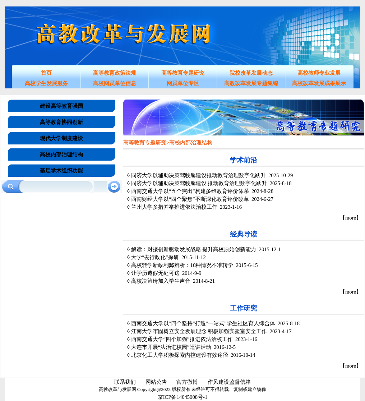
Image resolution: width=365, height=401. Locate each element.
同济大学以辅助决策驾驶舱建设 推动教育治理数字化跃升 (199, 183)
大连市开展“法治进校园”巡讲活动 (171, 347)
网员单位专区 (183, 83)
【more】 (350, 218)
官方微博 (187, 382)
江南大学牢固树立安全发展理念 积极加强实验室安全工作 (199, 331)
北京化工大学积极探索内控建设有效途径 (179, 355)
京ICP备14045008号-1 (183, 397)
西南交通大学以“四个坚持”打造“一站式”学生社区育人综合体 (203, 323)
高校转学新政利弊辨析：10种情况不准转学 (182, 265)
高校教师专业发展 (319, 73)
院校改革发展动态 (251, 73)
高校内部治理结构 (61, 154)
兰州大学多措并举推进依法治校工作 (174, 207)
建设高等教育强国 (61, 106)
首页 (46, 73)
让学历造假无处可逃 (155, 273)
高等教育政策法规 (114, 73)
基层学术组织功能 (61, 171)
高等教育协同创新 (61, 122)
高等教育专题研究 (182, 73)
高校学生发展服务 (46, 83)
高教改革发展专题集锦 (251, 83)
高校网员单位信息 (114, 83)
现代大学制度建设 (61, 138)
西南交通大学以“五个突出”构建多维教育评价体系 (190, 191)
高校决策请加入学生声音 (160, 281)
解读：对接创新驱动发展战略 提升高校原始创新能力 (194, 249)
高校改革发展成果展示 (319, 83)
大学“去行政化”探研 (155, 257)
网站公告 (156, 382)
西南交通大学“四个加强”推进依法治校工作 (182, 339)
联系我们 (125, 382)
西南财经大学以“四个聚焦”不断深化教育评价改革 (190, 199)
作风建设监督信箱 (229, 382)
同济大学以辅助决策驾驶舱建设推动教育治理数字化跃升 (198, 175)
